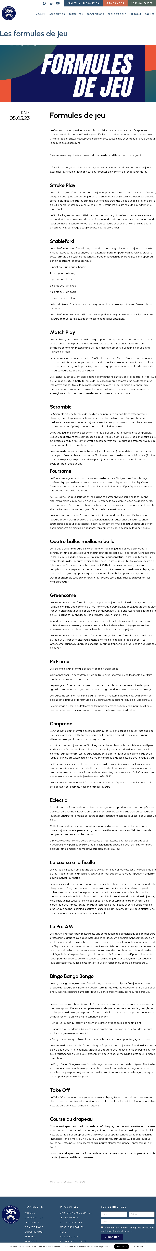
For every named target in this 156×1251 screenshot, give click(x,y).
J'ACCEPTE (121, 1247)
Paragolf (135, 13)
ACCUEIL (41, 13)
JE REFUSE (138, 1247)
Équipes (150, 13)
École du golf (117, 13)
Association (57, 13)
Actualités (76, 13)
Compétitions (95, 13)
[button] (83, 3)
